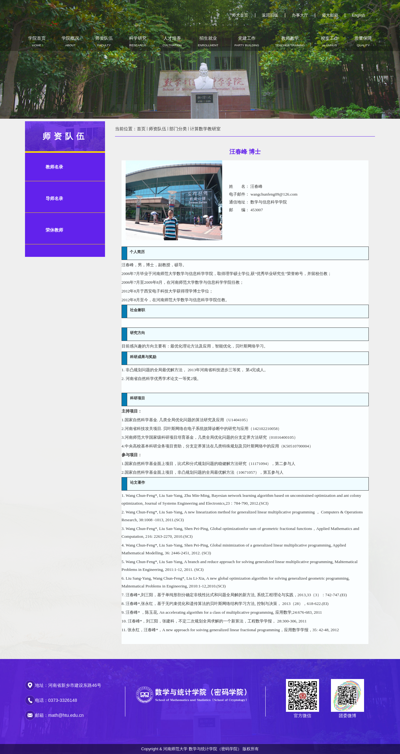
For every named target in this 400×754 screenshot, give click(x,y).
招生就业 (208, 41)
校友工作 (329, 41)
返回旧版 (270, 15)
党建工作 (246, 41)
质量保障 (363, 41)
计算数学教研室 (205, 128)
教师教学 (290, 41)
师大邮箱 (330, 15)
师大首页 (240, 15)
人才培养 (172, 41)
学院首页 (37, 41)
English (358, 15)
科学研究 (138, 41)
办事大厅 (300, 15)
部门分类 (178, 128)
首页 (141, 128)
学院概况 (70, 41)
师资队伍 (104, 41)
